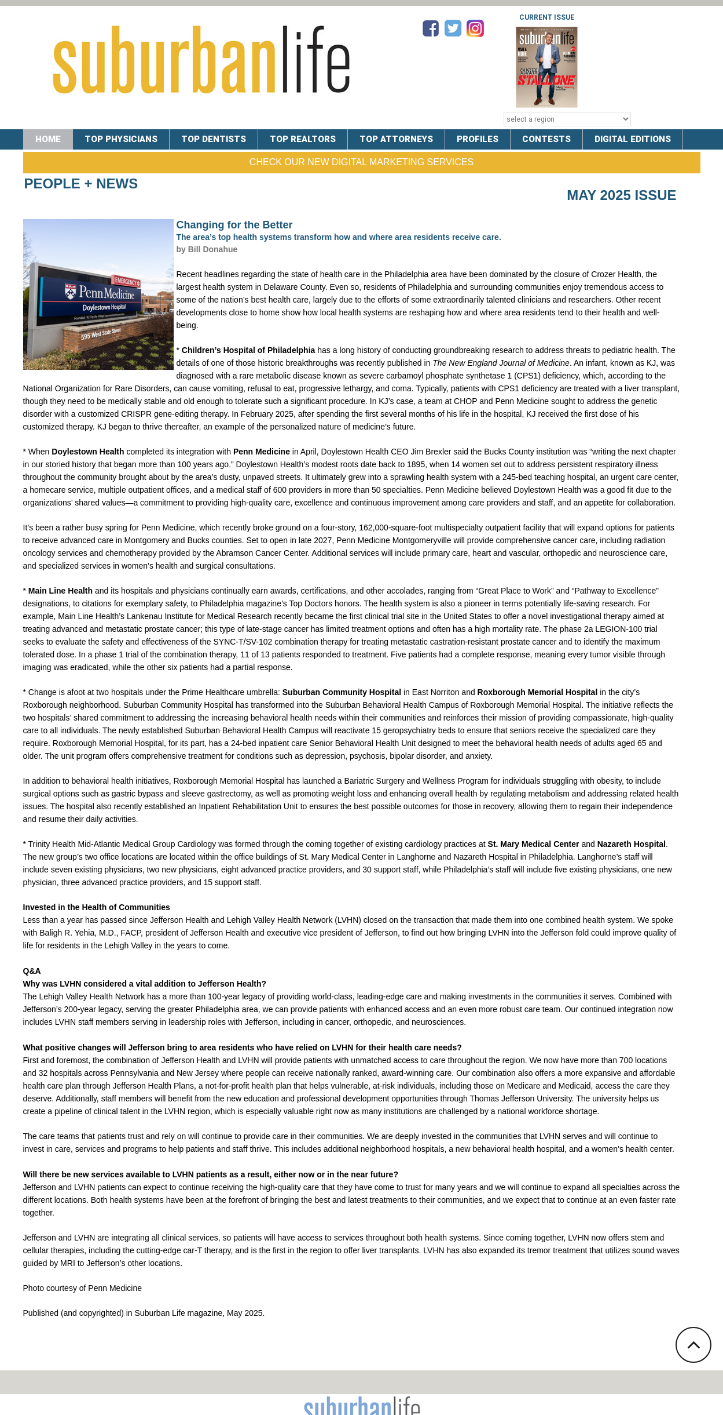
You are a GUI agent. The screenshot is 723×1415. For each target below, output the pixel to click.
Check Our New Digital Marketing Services (361, 162)
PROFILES (477, 139)
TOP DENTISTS (213, 139)
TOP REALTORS (303, 139)
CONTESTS (546, 139)
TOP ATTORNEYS (396, 139)
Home (48, 139)
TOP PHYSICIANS (121, 139)
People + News (81, 183)
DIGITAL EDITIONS (632, 139)
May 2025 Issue (621, 195)
